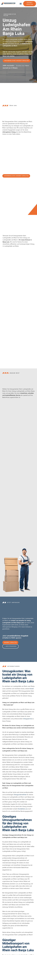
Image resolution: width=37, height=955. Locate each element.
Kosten (32, 689)
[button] (20, 3)
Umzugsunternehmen (20, 795)
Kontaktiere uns (23, 809)
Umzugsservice (27, 719)
